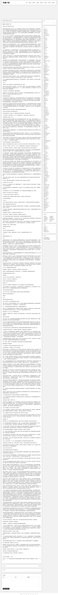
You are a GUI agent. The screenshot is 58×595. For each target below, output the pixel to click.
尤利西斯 (45, 32)
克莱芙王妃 (46, 107)
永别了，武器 (46, 198)
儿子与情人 (46, 109)
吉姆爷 (45, 208)
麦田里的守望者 (46, 74)
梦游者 (45, 196)
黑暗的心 (45, 160)
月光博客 (45, 216)
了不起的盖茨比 (46, 92)
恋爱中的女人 (46, 95)
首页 (26, 2)
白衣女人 (45, 163)
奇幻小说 (45, 2)
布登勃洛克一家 (46, 184)
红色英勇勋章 (46, 56)
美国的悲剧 (46, 195)
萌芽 (45, 59)
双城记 (45, 201)
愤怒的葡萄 (46, 71)
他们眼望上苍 (46, 115)
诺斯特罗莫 (46, 189)
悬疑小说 (41, 2)
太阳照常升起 (46, 80)
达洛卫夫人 (46, 190)
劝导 (45, 104)
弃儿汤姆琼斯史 (46, 175)
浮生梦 (45, 166)
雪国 (45, 116)
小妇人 (45, 124)
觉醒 (45, 62)
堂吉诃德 (46, 30)
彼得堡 (45, 53)
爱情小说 (34, 2)
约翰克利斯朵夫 (46, 205)
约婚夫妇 (45, 118)
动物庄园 (45, 77)
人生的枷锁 (46, 83)
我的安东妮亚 (46, 193)
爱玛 (45, 89)
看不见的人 (46, 47)
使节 (45, 41)
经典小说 (30, 2)
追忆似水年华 (46, 33)
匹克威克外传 (46, 148)
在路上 (45, 151)
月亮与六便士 (46, 202)
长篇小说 (4, 20)
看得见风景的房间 (47, 133)
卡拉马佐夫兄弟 (46, 35)
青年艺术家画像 (46, 187)
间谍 (45, 210)
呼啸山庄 (45, 98)
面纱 (45, 130)
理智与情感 (46, 125)
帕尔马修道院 (46, 112)
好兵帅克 (45, 199)
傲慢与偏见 (46, 100)
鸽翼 (45, 136)
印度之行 (45, 145)
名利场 (45, 181)
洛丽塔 (45, 103)
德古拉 (45, 169)
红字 (45, 101)
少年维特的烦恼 (46, 113)
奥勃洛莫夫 (46, 204)
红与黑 (45, 44)
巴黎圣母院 (46, 128)
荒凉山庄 (45, 38)
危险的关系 (46, 110)
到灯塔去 (45, 142)
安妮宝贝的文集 (52, 219)
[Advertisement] (29, 12)
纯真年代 (45, 121)
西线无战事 (46, 207)
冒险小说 (37, 2)
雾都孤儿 (45, 157)
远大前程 (45, 39)
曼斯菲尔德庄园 (46, 127)
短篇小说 (53, 2)
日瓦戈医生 (46, 119)
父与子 (45, 50)
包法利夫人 (46, 86)
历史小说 (49, 2)
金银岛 (45, 154)
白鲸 (45, 139)
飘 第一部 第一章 (7, 24)
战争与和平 (46, 172)
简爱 (45, 106)
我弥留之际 (46, 65)
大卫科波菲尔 (46, 192)
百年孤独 (45, 178)
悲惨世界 (45, 68)
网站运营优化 (46, 219)
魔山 (45, 36)
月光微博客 (51, 216)
